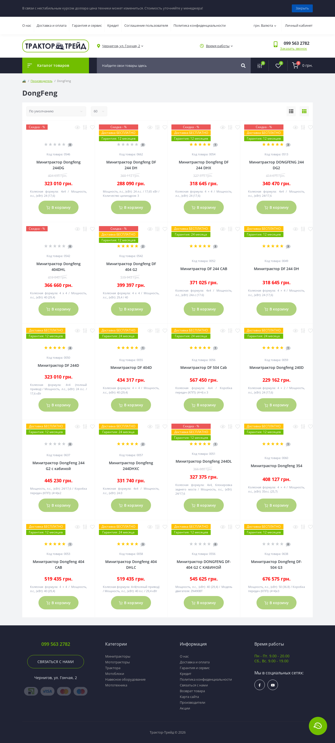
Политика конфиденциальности (200, 25)
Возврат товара (192, 691)
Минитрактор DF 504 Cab (203, 367)
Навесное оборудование (125, 679)
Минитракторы (117, 656)
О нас (26, 25)
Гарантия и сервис (87, 25)
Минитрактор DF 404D (131, 367)
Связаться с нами (55, 661)
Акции (185, 708)
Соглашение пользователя (146, 25)
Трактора (112, 667)
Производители (192, 702)
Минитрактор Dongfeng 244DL (204, 461)
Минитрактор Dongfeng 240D (276, 367)
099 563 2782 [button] (55, 644)
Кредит (113, 25)
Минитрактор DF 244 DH (276, 268)
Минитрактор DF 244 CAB (203, 268)
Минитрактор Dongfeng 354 (276, 465)
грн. (265, 25)
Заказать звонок (293, 48)
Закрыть (302, 8)
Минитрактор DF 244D (58, 365)
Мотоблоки (114, 673)
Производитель (41, 81)
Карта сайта (189, 696)
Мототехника (116, 685)
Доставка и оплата (51, 25)
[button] (121, 46)
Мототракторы (117, 662)
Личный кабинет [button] (298, 25)
